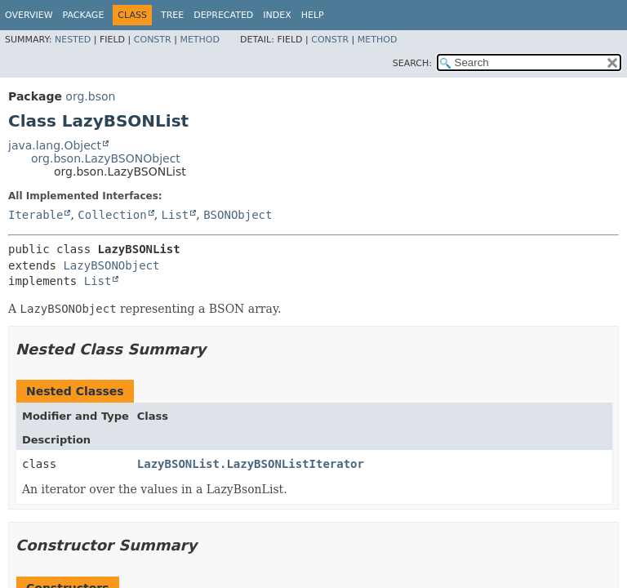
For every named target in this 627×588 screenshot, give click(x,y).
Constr (152, 39)
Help (312, 15)
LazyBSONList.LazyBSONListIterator (250, 463)
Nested (73, 39)
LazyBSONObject (111, 265)
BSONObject (237, 214)
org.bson (90, 96)
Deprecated (223, 15)
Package (83, 15)
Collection (112, 214)
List (175, 214)
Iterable (35, 214)
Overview (29, 15)
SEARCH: (412, 63)
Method (200, 39)
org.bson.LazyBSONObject (105, 158)
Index (277, 15)
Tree (172, 15)
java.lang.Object (54, 145)
